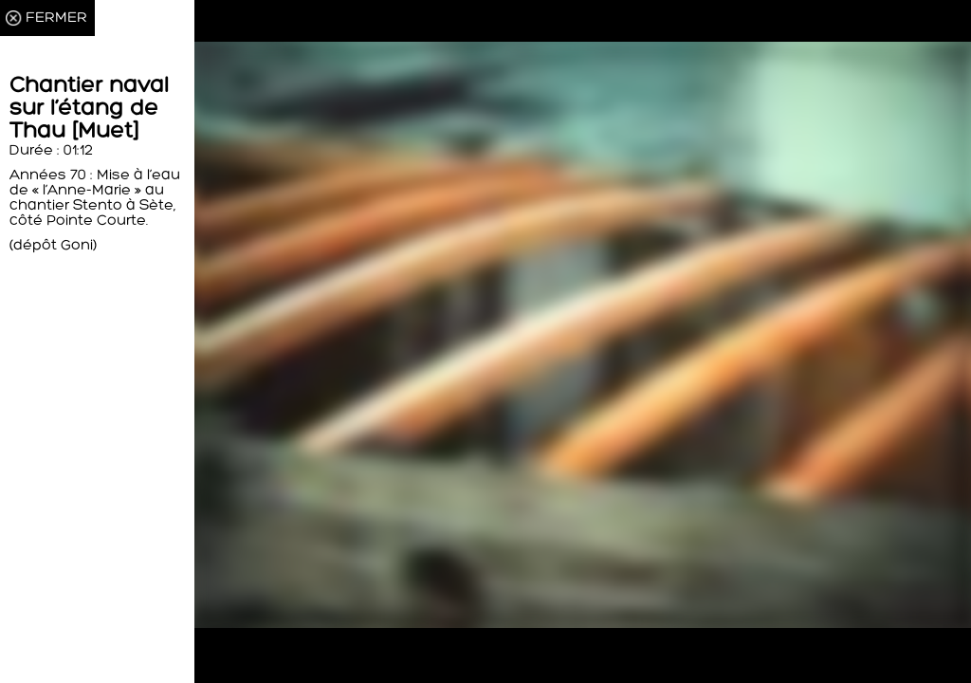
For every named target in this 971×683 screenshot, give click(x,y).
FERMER (56, 18)
